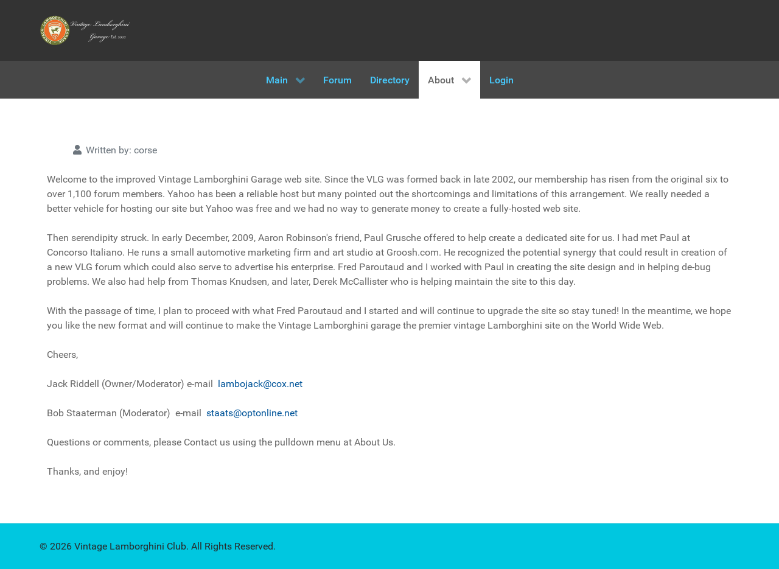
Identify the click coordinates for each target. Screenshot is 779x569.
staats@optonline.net (252, 413)
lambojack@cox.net (260, 383)
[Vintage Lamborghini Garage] (85, 30)
